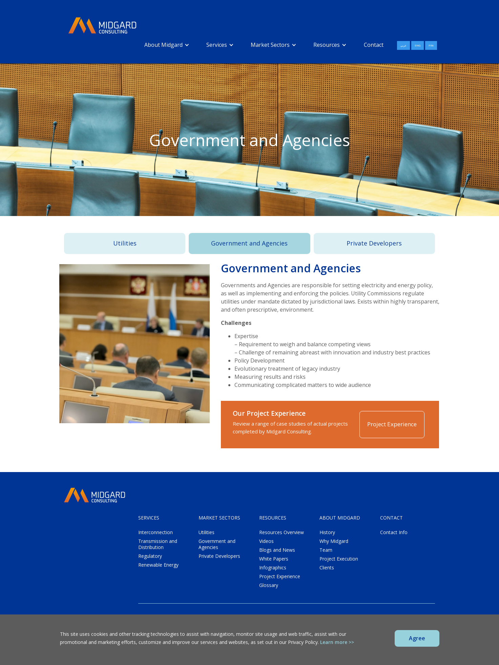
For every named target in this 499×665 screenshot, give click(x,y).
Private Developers (374, 243)
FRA (431, 45)
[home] (102, 26)
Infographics (272, 568)
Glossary (268, 585)
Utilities (125, 243)
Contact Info (394, 532)
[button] (167, 45)
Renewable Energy (158, 565)
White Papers (273, 559)
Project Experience (392, 424)
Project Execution (338, 559)
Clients (326, 568)
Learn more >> (337, 642)
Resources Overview (281, 532)
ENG (417, 45)
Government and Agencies (249, 243)
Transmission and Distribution (157, 544)
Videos (266, 541)
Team (325, 550)
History (327, 532)
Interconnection (155, 532)
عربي (403, 45)
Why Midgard (333, 541)
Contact (373, 44)
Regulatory (150, 556)
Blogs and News (277, 550)
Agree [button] (417, 638)
